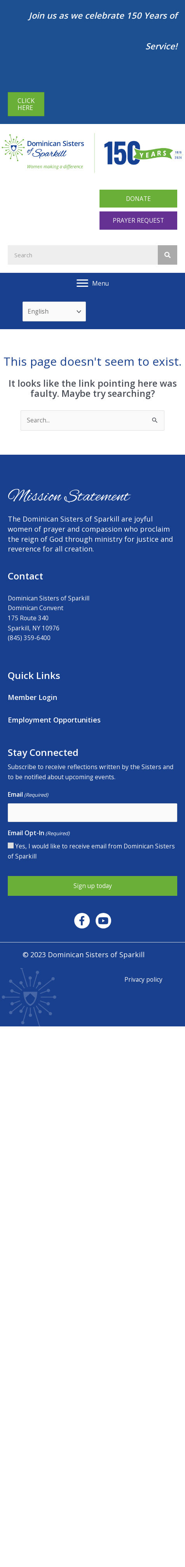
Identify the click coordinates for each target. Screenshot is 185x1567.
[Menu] (92, 283)
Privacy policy (143, 979)
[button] (138, 199)
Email (28, 795)
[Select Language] (54, 311)
